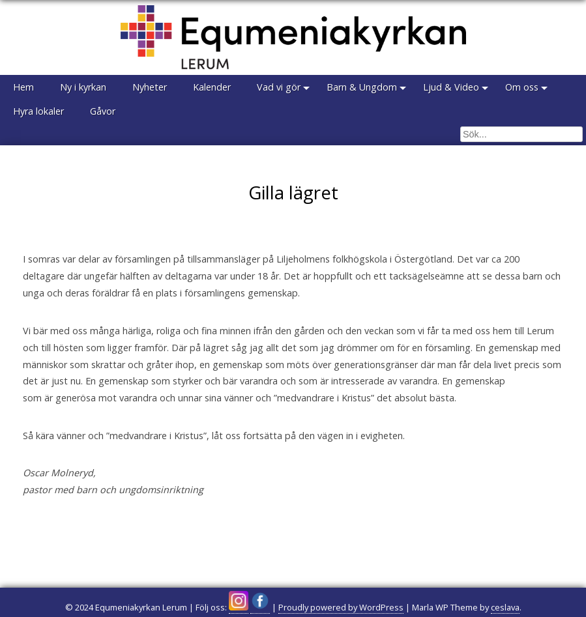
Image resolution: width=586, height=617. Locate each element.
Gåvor (102, 111)
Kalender (212, 87)
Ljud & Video (451, 87)
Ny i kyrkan (83, 87)
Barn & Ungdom (362, 87)
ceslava (505, 607)
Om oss (521, 87)
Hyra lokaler (38, 111)
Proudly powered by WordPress (340, 607)
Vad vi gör (278, 87)
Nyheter (149, 87)
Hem (23, 87)
